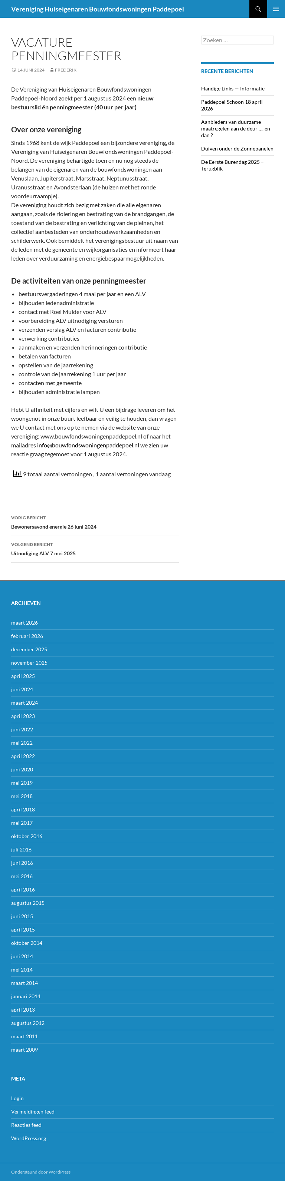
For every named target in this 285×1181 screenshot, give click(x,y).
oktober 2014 (26, 943)
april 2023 (23, 716)
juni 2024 (22, 689)
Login (17, 1098)
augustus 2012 (28, 1023)
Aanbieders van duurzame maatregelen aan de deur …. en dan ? (235, 128)
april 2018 (23, 809)
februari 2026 (27, 636)
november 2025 (29, 662)
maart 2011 (24, 1036)
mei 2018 (22, 796)
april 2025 (23, 676)
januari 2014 (25, 996)
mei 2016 (22, 876)
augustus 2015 (28, 903)
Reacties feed (26, 1125)
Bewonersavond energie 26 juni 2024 (95, 521)
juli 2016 (21, 849)
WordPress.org (28, 1138)
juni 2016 (22, 863)
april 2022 (23, 756)
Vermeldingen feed (33, 1111)
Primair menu (276, 9)
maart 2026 (24, 622)
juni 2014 (22, 956)
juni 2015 (22, 916)
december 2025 (29, 649)
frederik (65, 70)
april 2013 (23, 1009)
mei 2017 (22, 823)
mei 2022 (22, 743)
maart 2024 (24, 702)
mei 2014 (22, 969)
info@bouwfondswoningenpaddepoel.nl (88, 445)
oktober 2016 (26, 836)
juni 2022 (22, 729)
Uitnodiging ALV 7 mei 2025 (95, 548)
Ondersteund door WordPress (41, 1172)
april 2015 (23, 929)
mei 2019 (22, 783)
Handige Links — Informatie (233, 88)
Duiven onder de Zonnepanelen (237, 148)
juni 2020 (22, 769)
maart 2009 (24, 1049)
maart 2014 (24, 983)
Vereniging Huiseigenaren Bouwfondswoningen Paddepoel (97, 9)
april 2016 (23, 889)
